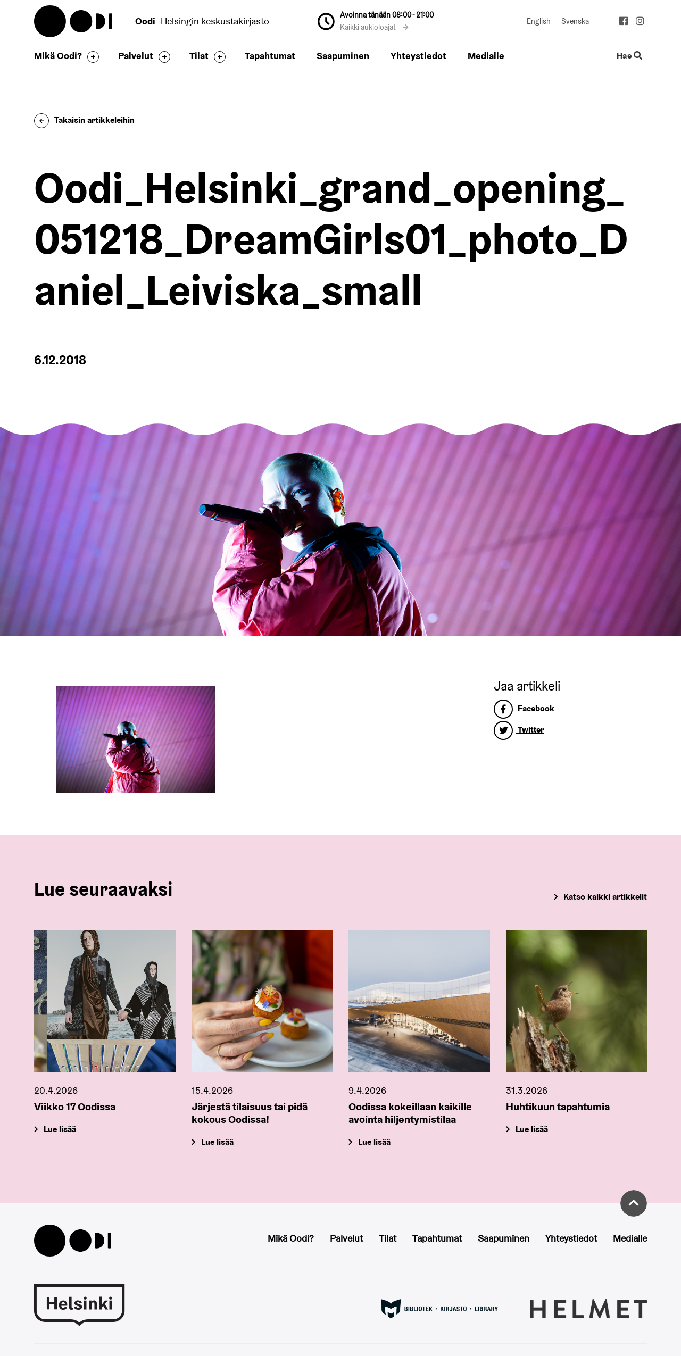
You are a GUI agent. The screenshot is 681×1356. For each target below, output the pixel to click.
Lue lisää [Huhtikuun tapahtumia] (532, 1128)
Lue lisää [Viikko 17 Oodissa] (60, 1128)
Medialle (486, 55)
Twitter (519, 729)
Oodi (74, 21)
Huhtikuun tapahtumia (558, 1106)
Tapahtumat (270, 55)
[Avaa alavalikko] (90, 57)
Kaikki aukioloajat (374, 27)
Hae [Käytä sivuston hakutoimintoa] (630, 56)
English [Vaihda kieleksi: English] (539, 21)
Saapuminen (343, 55)
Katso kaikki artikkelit (605, 896)
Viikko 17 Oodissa (74, 1106)
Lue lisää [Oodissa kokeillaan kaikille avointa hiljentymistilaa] (374, 1141)
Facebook (524, 708)
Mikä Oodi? (58, 55)
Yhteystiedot (418, 55)
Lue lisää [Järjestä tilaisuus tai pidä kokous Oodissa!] (217, 1141)
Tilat (199, 55)
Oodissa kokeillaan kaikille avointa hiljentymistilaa (410, 1112)
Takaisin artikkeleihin (84, 120)
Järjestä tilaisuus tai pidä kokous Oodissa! (250, 1112)
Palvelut (135, 55)
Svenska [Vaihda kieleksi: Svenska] (575, 21)
